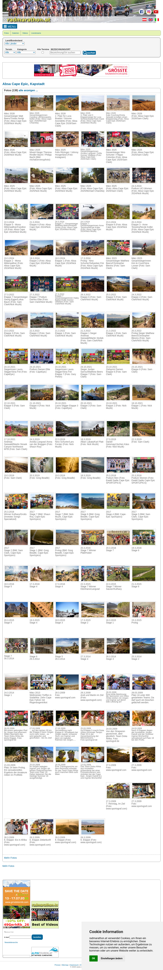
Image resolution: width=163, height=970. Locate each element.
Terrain (8, 49)
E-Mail (6, 937)
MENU (10, 26)
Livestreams (36, 33)
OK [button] (93, 958)
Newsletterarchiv (11, 942)
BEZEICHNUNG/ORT (60, 49)
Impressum (74, 965)
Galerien (15, 33)
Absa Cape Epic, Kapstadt (23, 84)
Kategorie (22, 49)
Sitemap (65, 965)
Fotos (6, 33)
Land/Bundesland (13, 40)
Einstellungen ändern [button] (112, 958)
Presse (57, 965)
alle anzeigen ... (28, 90)
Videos (25, 33)
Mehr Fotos (10, 857)
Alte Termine (43, 49)
